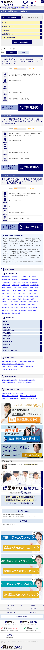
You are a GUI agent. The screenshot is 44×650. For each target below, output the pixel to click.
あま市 (10, 301)
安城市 (25, 290)
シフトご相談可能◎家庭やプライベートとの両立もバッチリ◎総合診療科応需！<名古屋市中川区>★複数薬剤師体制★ (22, 121)
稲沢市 (25, 293)
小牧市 (19, 293)
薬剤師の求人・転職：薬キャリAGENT (10, 7)
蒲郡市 (35, 290)
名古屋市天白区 (34, 285)
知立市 (14, 296)
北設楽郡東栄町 (6, 313)
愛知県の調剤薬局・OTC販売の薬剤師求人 (13, 364)
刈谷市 (14, 290)
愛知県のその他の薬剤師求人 (9, 369)
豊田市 (19, 290)
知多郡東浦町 (24, 307)
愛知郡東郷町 (23, 301)
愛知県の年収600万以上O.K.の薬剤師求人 (12, 393)
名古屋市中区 (15, 279)
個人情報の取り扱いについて (18, 641)
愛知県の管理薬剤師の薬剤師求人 (29, 398)
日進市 (3, 299)
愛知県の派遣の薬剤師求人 (9, 382)
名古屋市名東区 (25, 285)
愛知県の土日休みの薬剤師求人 (28, 396)
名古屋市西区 (32, 276)
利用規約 (9, 641)
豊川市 (36, 287)
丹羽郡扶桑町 (14, 304)
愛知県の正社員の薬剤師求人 (9, 380)
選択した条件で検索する (22, 42)
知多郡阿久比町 (15, 307)
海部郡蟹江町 (31, 304)
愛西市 (14, 299)
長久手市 (16, 301)
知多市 (9, 296)
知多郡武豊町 (14, 310)
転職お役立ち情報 (11, 612)
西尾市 (30, 290)
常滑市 (9, 293)
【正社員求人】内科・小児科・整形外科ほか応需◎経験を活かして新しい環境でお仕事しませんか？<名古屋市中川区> (22, 61)
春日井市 (30, 287)
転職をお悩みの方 (11, 608)
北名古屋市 (26, 299)
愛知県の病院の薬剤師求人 (27, 361)
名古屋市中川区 (16, 282)
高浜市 (26, 296)
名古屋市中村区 (6, 279)
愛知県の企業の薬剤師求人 (27, 366)
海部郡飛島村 (5, 307)
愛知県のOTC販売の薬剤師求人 (10, 366)
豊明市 (36, 296)
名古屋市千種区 (6, 276)
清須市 (19, 299)
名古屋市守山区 (6, 285)
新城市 (30, 293)
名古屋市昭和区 (25, 279)
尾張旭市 (20, 296)
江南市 (14, 293)
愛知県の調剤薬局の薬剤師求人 (10, 361)
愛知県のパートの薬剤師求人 (25, 382)
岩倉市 (31, 296)
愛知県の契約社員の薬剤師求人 (27, 380)
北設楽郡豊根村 (16, 313)
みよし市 (4, 301)
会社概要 (3, 642)
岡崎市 (9, 287)
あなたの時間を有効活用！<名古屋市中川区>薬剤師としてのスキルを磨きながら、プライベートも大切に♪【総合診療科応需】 (22, 181)
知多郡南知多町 (33, 307)
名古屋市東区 (15, 276)
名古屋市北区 (24, 276)
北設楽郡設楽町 (32, 310)
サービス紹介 (11, 605)
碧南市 (9, 290)
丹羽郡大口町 (5, 304)
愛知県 (27, 7)
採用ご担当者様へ (35, 641)
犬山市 (3, 293)
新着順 (11, 52)
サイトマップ (4, 641)
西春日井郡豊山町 (33, 301)
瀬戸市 (19, 287)
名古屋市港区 (25, 282)
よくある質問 (33, 608)
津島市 (3, 290)
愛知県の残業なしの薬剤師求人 (10, 396)
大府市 (3, 296)
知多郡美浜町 (5, 310)
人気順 (23, 52)
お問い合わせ (27, 641)
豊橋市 (3, 287)
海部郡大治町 (22, 304)
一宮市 (14, 287)
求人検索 (22, 7)
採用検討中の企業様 (22, 616)
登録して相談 (33, 612)
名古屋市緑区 (15, 285)
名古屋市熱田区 (6, 282)
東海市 (35, 293)
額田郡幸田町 (22, 310)
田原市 (9, 299)
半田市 (25, 287)
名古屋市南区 (33, 282)
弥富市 (32, 299)
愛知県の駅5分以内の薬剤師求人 (10, 398)
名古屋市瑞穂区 (34, 279)
